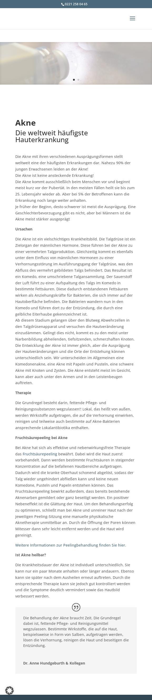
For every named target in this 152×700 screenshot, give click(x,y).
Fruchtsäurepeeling (40, 453)
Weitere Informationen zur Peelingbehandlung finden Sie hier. (70, 545)
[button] (9, 690)
